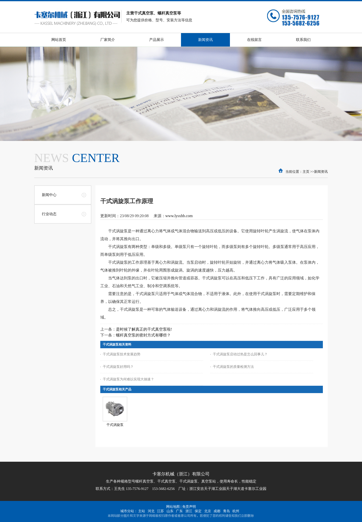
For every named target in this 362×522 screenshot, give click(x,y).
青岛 (226, 511)
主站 (141, 511)
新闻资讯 (321, 172)
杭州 (235, 511)
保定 (198, 511)
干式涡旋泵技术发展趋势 (121, 354)
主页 (306, 172)
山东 (170, 511)
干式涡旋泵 (115, 425)
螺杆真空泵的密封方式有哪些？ (143, 335)
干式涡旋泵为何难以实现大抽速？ (128, 379)
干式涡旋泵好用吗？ (118, 367)
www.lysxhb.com (179, 216)
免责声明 (189, 507)
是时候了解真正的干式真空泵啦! (144, 329)
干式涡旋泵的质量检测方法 (233, 367)
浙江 (188, 511)
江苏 (160, 511)
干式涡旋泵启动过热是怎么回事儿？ (240, 354)
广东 (179, 511)
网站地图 (173, 507)
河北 (151, 511)
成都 (217, 511)
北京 (207, 511)
